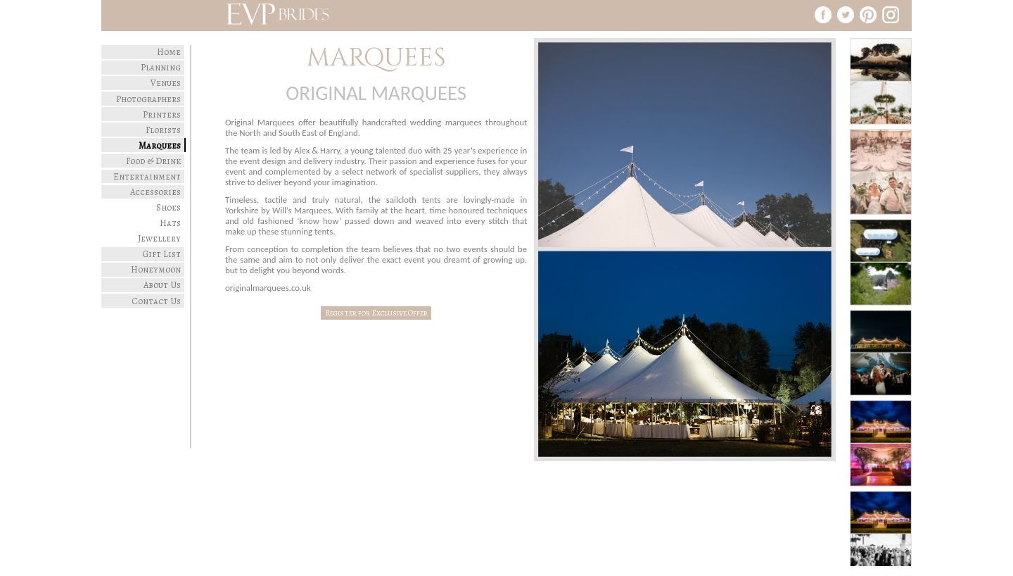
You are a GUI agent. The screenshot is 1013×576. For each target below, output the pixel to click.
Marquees (160, 145)
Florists (163, 130)
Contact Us (156, 301)
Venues (166, 83)
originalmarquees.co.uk (268, 287)
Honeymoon (156, 269)
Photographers (148, 99)
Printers (162, 114)
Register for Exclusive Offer (376, 313)
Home (169, 52)
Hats (170, 223)
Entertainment (147, 176)
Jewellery (159, 238)
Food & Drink (153, 161)
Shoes (168, 207)
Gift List (161, 254)
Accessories (155, 192)
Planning (161, 67)
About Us (162, 285)
